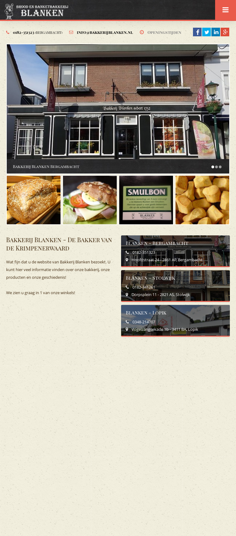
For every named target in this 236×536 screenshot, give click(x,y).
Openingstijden (164, 32)
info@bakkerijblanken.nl (105, 32)
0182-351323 (37, 32)
